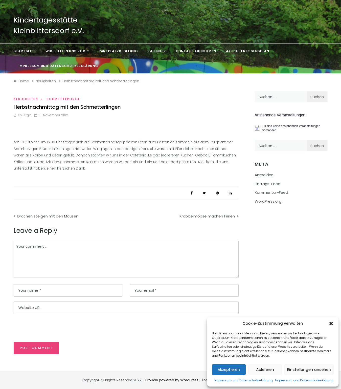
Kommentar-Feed (271, 192)
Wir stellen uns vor (67, 51)
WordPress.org (268, 201)
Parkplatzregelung (118, 51)
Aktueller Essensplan (247, 51)
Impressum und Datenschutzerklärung (243, 380)
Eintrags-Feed (267, 183)
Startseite (25, 51)
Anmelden (264, 174)
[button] (331, 323)
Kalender (157, 51)
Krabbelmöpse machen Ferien (207, 216)
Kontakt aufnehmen (196, 51)
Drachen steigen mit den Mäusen (47, 216)
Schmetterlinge (63, 99)
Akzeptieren (229, 369)
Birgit (27, 115)
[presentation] (47, 327)
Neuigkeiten (26, 99)
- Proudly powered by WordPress (170, 380)
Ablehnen (265, 369)
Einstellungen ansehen (309, 369)
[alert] (291, 128)
